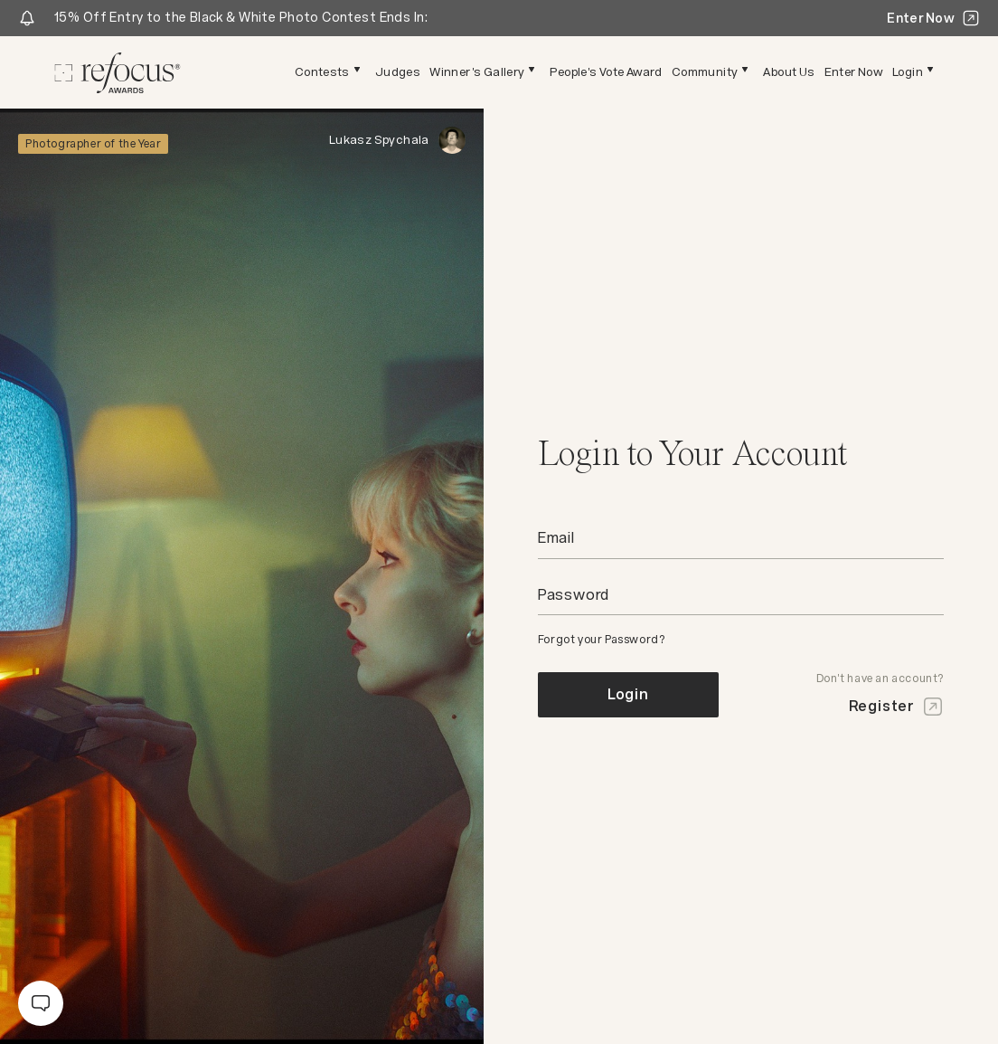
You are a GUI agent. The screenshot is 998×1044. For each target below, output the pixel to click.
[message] (40, 1003)
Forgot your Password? (601, 639)
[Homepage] (117, 72)
